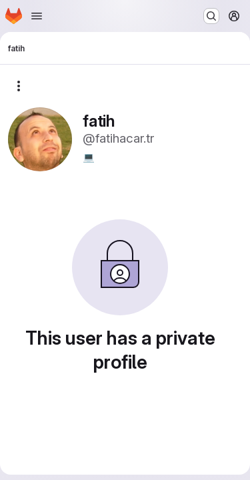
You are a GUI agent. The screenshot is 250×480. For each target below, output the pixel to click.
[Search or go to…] (211, 16)
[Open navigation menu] (36, 16)
